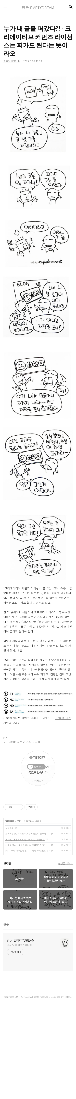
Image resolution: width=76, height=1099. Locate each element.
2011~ (20, 914)
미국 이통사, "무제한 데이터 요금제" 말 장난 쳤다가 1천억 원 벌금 (27, 938)
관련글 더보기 (65, 957)
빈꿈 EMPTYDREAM (20, 1034)
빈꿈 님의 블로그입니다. (20, 1039)
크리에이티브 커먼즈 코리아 (23, 836)
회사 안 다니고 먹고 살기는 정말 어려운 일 (25, 933)
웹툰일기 (10, 914)
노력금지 (9, 921)
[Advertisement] (38, 115)
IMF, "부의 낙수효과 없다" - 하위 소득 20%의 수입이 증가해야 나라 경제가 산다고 (27, 944)
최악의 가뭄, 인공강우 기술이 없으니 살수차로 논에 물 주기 (27, 927)
